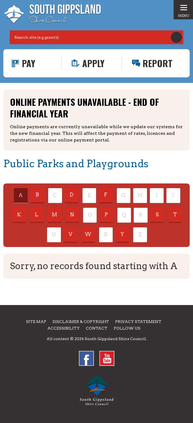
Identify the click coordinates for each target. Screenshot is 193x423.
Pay (28, 63)
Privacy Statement (138, 321)
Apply (93, 63)
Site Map (36, 321)
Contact (96, 328)
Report (158, 63)
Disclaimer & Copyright (81, 321)
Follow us (127, 328)
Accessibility (63, 328)
